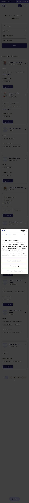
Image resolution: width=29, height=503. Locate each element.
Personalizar (14, 266)
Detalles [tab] (15, 235)
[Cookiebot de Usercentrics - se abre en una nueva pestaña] (20, 231)
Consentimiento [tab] (6, 235)
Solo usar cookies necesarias (14, 271)
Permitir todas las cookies (14, 261)
